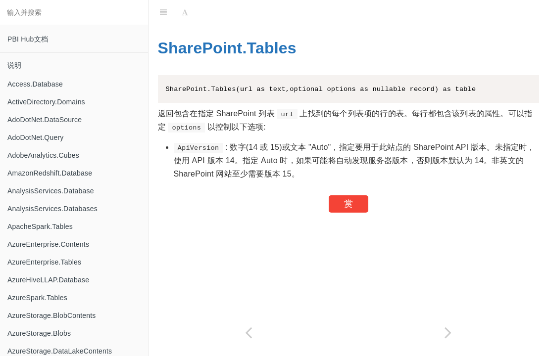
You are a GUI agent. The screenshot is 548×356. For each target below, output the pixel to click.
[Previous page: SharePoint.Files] (249, 332)
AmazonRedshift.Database (49, 173)
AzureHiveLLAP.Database (48, 280)
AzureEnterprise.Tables (44, 262)
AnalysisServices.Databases (52, 209)
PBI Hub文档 (27, 39)
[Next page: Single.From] (448, 332)
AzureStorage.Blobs (39, 333)
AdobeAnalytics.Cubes (43, 155)
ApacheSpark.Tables (40, 226)
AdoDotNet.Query (35, 137)
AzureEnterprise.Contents (48, 244)
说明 (14, 65)
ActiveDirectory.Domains (46, 102)
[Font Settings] (185, 12)
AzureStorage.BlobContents (51, 315)
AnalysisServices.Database (50, 191)
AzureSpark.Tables (37, 298)
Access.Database (35, 84)
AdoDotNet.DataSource (44, 120)
